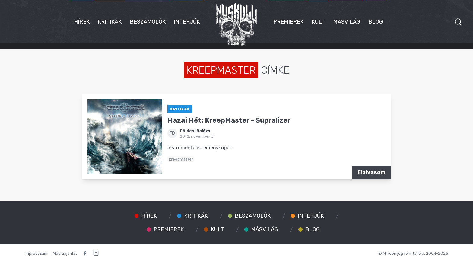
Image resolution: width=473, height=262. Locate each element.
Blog (375, 21)
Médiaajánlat (65, 253)
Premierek (288, 21)
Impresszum (36, 253)
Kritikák (110, 21)
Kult (318, 21)
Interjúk (187, 21)
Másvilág (346, 21)
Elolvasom (371, 172)
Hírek (82, 21)
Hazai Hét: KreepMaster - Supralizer (228, 120)
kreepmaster (181, 159)
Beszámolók (148, 21)
